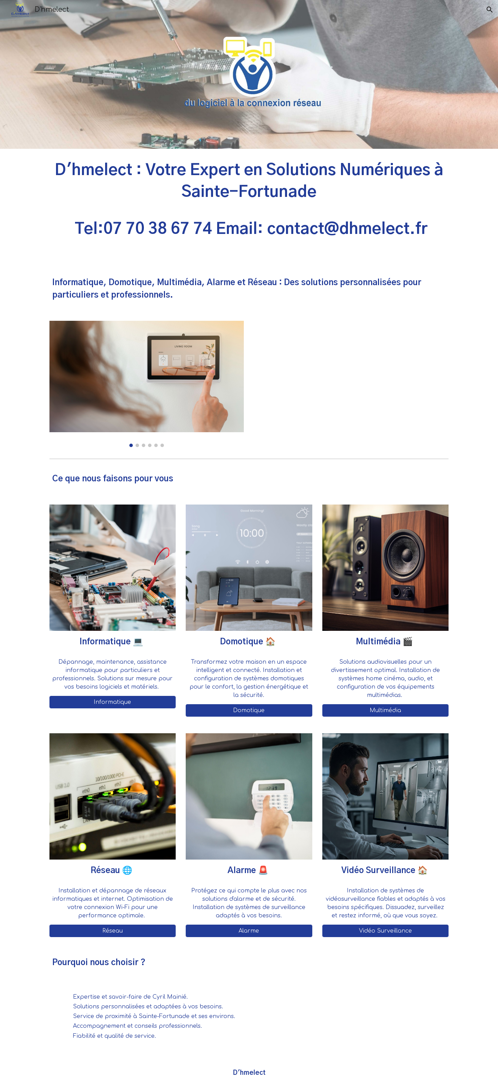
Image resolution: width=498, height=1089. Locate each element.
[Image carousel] (146, 384)
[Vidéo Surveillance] (385, 931)
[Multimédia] (385, 710)
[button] (489, 9)
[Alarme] (249, 931)
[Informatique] (112, 702)
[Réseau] (112, 931)
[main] (249, 207)
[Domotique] (249, 710)
